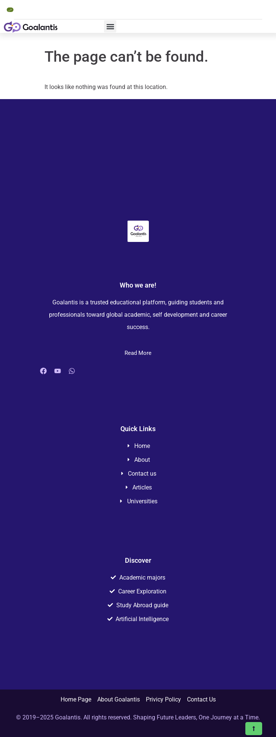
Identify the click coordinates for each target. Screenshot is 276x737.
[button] (110, 26)
